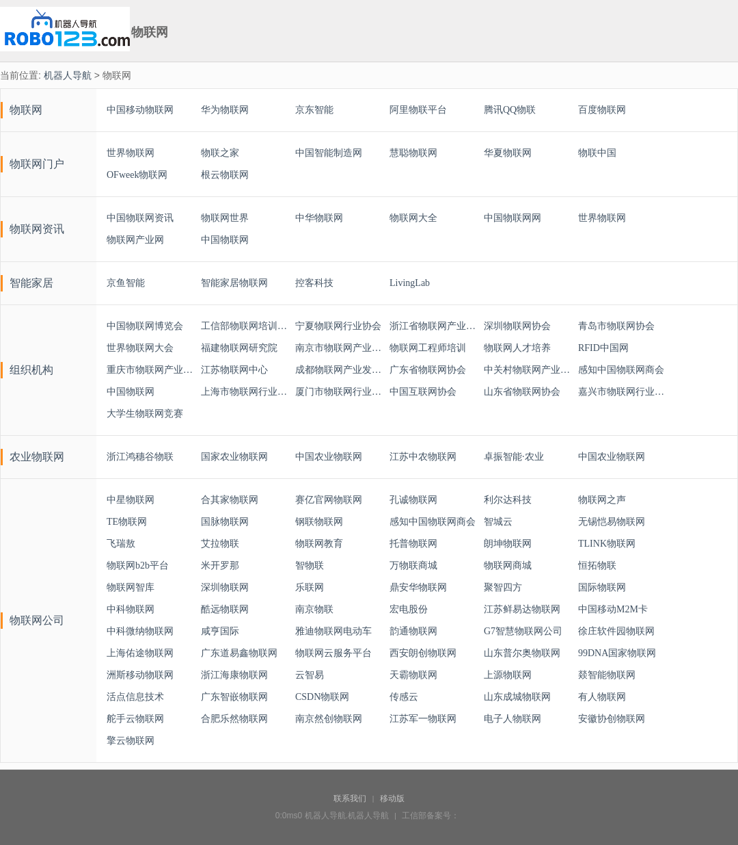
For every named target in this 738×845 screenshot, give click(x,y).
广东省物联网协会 (428, 370)
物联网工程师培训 (428, 348)
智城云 (498, 522)
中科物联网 (130, 609)
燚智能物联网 (607, 675)
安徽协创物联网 (611, 719)
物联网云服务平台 (333, 653)
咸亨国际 (220, 631)
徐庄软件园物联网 (616, 631)
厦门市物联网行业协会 (339, 392)
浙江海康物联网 (234, 675)
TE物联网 (127, 522)
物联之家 (220, 153)
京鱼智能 (126, 283)
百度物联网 (602, 110)
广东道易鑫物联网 (239, 653)
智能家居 (31, 283)
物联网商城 (508, 565)
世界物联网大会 (140, 348)
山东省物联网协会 (522, 392)
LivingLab (410, 283)
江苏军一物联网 (423, 719)
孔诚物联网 (413, 500)
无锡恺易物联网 (611, 522)
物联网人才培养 (517, 348)
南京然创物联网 (328, 719)
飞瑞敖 (121, 543)
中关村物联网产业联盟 (527, 370)
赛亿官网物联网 (328, 500)
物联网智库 (130, 587)
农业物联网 (37, 457)
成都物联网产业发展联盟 (339, 370)
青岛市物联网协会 (616, 326)
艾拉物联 (220, 543)
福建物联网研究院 (239, 348)
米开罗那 (220, 565)
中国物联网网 (512, 218)
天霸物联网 (413, 675)
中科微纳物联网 (140, 631)
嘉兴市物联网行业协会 (622, 392)
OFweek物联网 (137, 175)
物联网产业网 (135, 240)
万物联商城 (413, 565)
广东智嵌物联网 (234, 697)
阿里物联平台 (418, 110)
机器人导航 (68, 75)
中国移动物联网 (140, 110)
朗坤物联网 (508, 543)
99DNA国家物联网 (617, 653)
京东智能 (314, 110)
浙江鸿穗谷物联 (140, 457)
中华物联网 (319, 218)
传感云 (404, 697)
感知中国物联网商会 (621, 370)
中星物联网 (130, 500)
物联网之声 (602, 500)
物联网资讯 (37, 229)
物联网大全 (413, 218)
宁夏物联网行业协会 (338, 326)
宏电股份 (409, 609)
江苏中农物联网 (423, 457)
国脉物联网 (225, 522)
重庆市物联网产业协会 (150, 370)
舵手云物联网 (135, 719)
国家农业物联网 (234, 457)
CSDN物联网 (322, 697)
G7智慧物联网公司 (523, 631)
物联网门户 (37, 164)
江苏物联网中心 (234, 370)
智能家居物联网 (234, 283)
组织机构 (31, 370)
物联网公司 (37, 620)
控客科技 (314, 283)
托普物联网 (413, 543)
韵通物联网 (413, 631)
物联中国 (597, 153)
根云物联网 (225, 175)
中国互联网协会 (423, 392)
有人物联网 (602, 697)
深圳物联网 (225, 587)
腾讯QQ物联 (510, 110)
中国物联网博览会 (145, 326)
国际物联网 (602, 587)
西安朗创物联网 (423, 653)
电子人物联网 (512, 719)
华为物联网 (225, 110)
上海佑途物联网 (140, 653)
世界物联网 (130, 153)
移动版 (392, 798)
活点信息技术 (135, 697)
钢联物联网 (319, 522)
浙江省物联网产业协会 (433, 326)
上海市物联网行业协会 (244, 392)
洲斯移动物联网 (140, 675)
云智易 (309, 675)
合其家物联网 (229, 500)
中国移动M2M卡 (613, 609)
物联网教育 (319, 543)
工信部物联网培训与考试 (244, 326)
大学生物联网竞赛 (145, 413)
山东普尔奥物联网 (522, 653)
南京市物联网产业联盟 (339, 348)
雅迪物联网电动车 (333, 631)
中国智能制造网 (328, 153)
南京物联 (314, 609)
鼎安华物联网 (418, 587)
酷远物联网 (225, 609)
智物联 (309, 565)
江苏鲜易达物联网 (522, 609)
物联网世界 (225, 218)
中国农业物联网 (328, 457)
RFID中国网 (603, 348)
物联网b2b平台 (138, 565)
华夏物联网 (508, 153)
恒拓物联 (597, 565)
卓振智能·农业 (514, 457)
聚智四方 (503, 587)
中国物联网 (225, 240)
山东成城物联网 (517, 697)
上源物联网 (508, 675)
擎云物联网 (130, 741)
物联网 (26, 110)
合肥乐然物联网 (234, 719)
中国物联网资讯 (140, 218)
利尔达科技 (508, 500)
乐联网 (309, 587)
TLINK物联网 (607, 543)
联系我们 (349, 798)
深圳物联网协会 (517, 326)
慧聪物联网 (413, 153)
